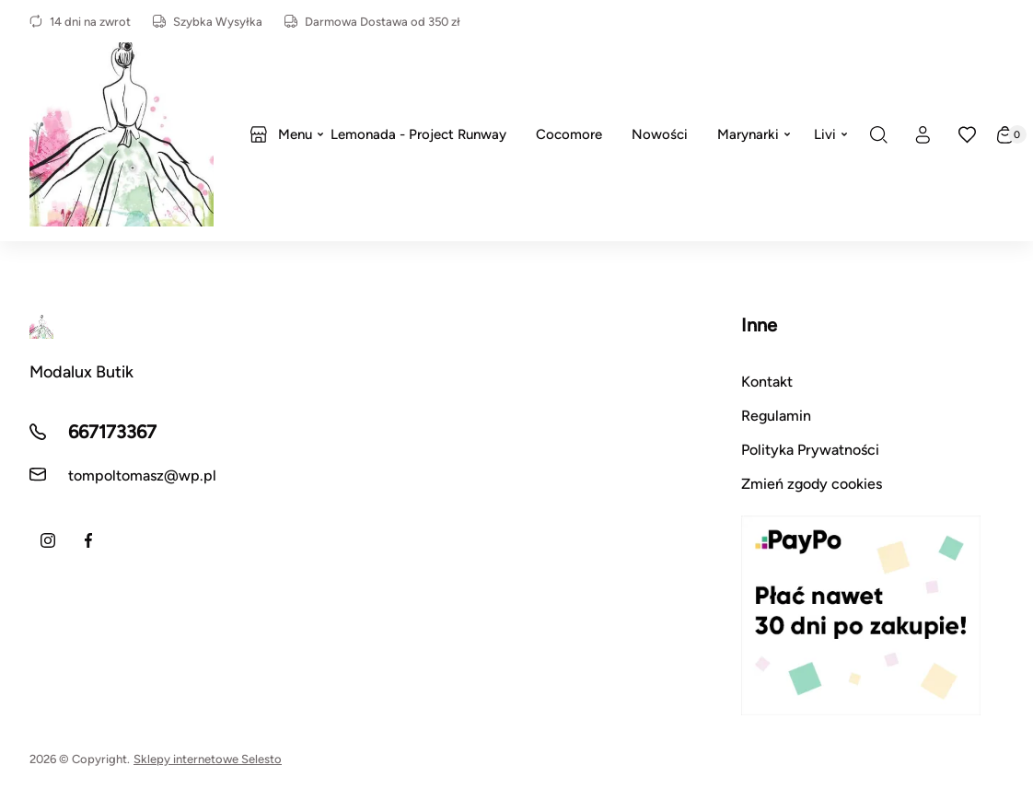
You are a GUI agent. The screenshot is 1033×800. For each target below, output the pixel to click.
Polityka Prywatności (810, 449)
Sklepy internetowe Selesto (207, 759)
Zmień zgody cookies (811, 484)
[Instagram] (47, 540)
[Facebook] (88, 540)
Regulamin (776, 415)
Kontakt (767, 381)
